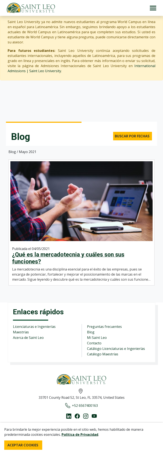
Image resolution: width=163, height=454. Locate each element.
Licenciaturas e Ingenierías (34, 326)
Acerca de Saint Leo (28, 337)
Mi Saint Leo (97, 337)
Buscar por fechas (132, 136)
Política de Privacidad (80, 434)
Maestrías (21, 332)
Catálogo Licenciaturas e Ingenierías (116, 348)
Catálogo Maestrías (102, 354)
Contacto (94, 343)
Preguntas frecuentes (104, 326)
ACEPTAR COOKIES (22, 445)
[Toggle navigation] (153, 8)
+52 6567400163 (81, 405)
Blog (90, 332)
